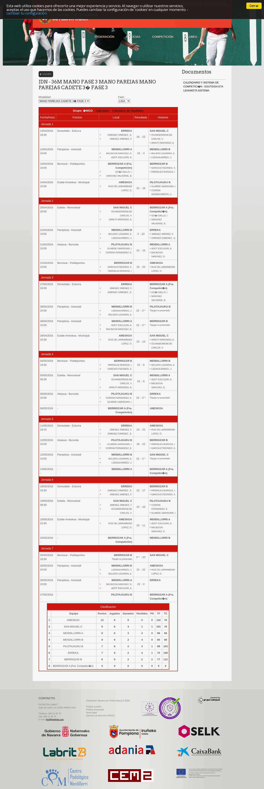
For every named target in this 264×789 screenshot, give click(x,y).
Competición (162, 36)
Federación (104, 36)
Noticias (133, 36)
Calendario (102, 110)
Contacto (217, 36)
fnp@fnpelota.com (55, 719)
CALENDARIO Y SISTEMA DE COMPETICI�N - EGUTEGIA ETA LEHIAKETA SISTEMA (203, 86)
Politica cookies (93, 706)
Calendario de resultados (127, 110)
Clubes (191, 36)
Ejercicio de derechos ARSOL (100, 715)
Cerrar (253, 6)
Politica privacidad (95, 709)
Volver (47, 74)
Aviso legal (91, 712)
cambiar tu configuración (26, 13)
